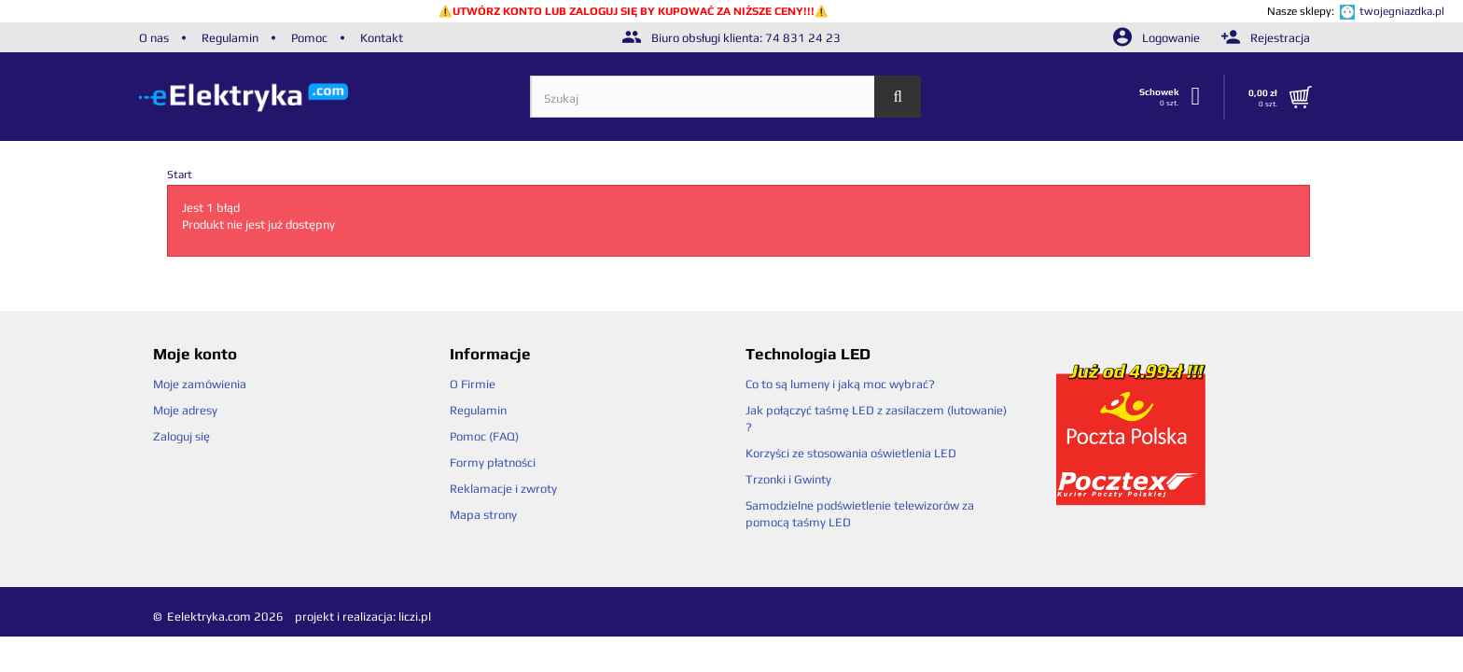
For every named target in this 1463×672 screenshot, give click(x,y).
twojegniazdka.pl (1401, 11)
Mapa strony (483, 515)
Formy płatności (493, 462)
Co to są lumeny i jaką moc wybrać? (840, 384)
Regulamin (230, 38)
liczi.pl (414, 616)
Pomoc (309, 38)
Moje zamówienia (199, 384)
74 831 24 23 (803, 38)
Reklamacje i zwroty (503, 489)
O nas (154, 38)
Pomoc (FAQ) (484, 436)
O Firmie (472, 384)
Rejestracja (1265, 38)
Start (179, 174)
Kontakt (381, 38)
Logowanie (1158, 38)
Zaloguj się (181, 436)
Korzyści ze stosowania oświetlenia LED (850, 453)
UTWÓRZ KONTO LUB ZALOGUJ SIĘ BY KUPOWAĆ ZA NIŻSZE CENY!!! (634, 11)
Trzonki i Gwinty (788, 479)
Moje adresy (185, 410)
